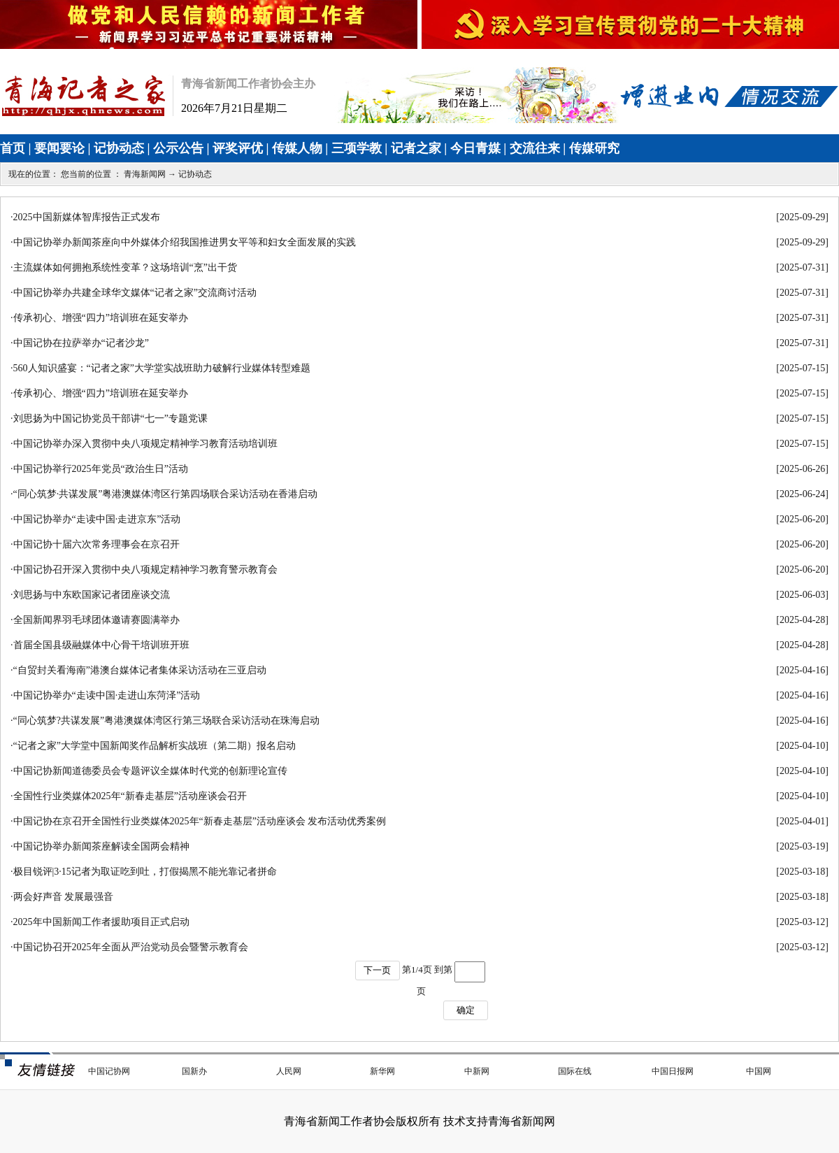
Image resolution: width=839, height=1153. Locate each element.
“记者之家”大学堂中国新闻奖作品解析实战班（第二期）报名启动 (154, 745)
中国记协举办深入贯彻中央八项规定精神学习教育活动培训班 (145, 443)
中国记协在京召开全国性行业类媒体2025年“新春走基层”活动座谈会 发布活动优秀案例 (200, 821)
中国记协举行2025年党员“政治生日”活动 (100, 469)
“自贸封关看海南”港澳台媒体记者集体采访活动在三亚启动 (139, 670)
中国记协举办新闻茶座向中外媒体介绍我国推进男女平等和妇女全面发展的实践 (184, 242)
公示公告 (178, 148)
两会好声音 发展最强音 (63, 896)
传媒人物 (297, 148)
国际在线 (574, 1071)
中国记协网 (109, 1071)
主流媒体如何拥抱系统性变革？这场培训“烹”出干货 (125, 267)
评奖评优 (238, 148)
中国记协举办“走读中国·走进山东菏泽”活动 (107, 695)
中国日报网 (673, 1071)
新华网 (382, 1071)
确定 (466, 1010)
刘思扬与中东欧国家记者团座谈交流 (91, 594)
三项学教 (356, 148)
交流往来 (535, 148)
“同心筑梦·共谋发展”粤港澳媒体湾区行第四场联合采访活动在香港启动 (165, 494)
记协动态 (119, 148)
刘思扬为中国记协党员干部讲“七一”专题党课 (110, 418)
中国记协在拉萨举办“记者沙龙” (81, 343)
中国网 (758, 1071)
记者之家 (416, 148)
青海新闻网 (145, 174)
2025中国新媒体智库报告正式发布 (86, 217)
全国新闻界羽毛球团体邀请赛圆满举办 (96, 620)
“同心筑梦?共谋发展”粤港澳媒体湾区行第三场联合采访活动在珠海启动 (166, 720)
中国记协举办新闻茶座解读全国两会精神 (101, 846)
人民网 (288, 1071)
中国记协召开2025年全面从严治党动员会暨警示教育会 (130, 947)
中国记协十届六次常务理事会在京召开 (96, 544)
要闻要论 (59, 148)
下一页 (377, 970)
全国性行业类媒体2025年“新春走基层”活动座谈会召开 (130, 796)
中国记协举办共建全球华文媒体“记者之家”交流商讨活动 (135, 292)
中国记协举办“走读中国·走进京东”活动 (97, 519)
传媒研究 (594, 148)
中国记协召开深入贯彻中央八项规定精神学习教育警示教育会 (145, 569)
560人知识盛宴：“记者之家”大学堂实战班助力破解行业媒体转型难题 (161, 368)
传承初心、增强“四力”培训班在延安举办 (100, 318)
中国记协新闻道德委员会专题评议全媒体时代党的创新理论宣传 (150, 771)
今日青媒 (475, 148)
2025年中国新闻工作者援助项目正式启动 (101, 922)
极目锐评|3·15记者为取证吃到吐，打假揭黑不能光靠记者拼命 (145, 871)
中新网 (476, 1071)
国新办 (194, 1071)
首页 (12, 148)
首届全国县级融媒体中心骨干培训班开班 (101, 645)
